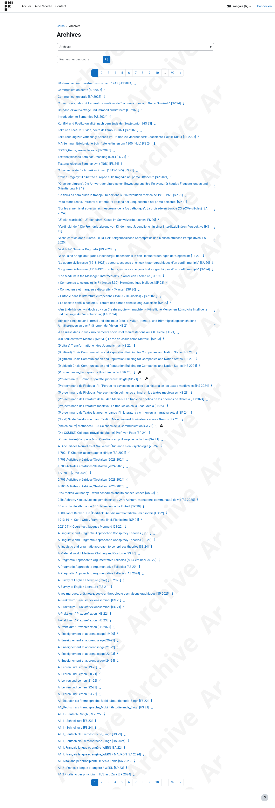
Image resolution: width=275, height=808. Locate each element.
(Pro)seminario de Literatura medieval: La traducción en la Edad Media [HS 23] (111, 406)
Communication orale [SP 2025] (79, 97)
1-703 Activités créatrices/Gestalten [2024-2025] (91, 466)
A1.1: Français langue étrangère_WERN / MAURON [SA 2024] (99, 754)
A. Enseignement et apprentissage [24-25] (86, 661)
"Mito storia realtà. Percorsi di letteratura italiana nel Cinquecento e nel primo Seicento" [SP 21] (122, 202)
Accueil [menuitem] (26, 6)
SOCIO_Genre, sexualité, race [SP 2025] (84, 150)
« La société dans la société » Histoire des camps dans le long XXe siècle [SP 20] (113, 303)
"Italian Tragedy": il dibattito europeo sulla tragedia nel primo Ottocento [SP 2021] (113, 177)
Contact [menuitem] (60, 6)
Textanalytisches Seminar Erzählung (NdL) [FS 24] (92, 157)
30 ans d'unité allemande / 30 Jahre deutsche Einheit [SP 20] (99, 507)
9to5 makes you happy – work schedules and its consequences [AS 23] (106, 493)
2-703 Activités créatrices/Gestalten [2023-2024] (91, 480)
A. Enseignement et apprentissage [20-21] (86, 641)
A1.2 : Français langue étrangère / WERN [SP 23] (91, 768)
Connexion (264, 6)
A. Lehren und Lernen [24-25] (77, 694)
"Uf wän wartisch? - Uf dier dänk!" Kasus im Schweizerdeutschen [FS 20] (107, 220)
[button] (239, 6)
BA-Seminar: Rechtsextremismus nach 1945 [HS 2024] (95, 83)
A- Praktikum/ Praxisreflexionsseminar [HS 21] (89, 607)
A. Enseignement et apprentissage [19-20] (86, 634)
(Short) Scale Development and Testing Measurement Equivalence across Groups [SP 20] (118, 419)
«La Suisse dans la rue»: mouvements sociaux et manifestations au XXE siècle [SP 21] (116, 332)
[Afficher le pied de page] (264, 797)
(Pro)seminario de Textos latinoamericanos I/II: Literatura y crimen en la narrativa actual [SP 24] (123, 413)
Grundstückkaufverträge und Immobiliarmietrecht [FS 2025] (98, 110)
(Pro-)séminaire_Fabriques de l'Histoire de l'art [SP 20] (94, 373)
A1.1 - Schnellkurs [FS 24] (75, 728)
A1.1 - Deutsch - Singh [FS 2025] (80, 714)
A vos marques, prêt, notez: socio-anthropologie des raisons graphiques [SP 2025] (114, 594)
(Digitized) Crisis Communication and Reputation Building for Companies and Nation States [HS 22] (125, 352)
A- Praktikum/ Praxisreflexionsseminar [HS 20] (89, 600)
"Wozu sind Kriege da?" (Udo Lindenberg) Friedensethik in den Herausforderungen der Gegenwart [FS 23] (129, 256)
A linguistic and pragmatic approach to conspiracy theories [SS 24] (103, 547)
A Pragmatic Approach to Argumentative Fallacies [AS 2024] (99, 574)
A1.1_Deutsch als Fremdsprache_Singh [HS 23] (90, 734)
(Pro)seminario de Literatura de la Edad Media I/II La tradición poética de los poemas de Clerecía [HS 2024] (131, 399)
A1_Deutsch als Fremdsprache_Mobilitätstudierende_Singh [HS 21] (103, 708)
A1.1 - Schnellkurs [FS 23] (75, 721)
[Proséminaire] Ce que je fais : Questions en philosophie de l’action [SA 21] (108, 440)
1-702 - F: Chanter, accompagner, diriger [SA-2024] (92, 453)
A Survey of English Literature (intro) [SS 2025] (89, 580)
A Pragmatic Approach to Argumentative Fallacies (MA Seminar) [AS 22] (107, 560)
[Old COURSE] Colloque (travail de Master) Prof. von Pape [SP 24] (102, 433)
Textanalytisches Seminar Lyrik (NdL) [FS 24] (88, 164)
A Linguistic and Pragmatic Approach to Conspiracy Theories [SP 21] (104, 540)
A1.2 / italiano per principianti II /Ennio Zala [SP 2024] (94, 775)
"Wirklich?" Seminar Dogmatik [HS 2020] (85, 249)
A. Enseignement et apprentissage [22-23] (86, 654)
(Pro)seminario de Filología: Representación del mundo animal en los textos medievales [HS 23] (123, 393)
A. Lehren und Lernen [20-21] (77, 674)
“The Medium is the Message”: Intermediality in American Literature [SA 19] (109, 276)
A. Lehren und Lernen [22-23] (77, 687)
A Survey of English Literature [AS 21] (83, 587)
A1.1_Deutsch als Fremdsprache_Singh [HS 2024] (91, 741)
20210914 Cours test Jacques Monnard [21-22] (90, 527)
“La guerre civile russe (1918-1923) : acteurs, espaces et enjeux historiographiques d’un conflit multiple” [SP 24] (134, 270)
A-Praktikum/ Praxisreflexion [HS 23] (83, 620)
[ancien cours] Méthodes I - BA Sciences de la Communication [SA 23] (105, 426)
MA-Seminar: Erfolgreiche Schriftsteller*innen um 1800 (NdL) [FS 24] (105, 144)
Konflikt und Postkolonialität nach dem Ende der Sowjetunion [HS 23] (105, 124)
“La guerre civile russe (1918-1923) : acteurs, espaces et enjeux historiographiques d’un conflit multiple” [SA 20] (134, 263)
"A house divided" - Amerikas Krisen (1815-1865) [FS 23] (96, 171)
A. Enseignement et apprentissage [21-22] (86, 647)
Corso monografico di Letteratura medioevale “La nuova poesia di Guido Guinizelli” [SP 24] (119, 104)
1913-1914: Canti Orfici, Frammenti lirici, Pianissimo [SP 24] (98, 520)
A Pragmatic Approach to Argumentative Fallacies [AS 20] (97, 567)
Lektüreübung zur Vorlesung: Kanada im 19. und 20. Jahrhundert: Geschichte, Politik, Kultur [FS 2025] (127, 137)
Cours (61, 26)
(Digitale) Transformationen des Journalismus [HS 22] (94, 346)
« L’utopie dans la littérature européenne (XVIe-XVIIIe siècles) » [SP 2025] (107, 296)
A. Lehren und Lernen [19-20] (77, 667)
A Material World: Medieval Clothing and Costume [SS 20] (97, 553)
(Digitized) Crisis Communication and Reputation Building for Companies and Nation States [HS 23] (125, 359)
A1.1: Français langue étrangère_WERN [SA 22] (90, 748)
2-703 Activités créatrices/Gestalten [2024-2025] (91, 486)
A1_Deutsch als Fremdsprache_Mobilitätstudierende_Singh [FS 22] (103, 701)
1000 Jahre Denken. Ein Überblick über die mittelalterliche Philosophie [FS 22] (111, 513)
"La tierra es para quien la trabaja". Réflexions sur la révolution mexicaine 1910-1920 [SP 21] (120, 195)
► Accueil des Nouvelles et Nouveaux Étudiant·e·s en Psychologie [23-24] (108, 446)
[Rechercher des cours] (80, 60)
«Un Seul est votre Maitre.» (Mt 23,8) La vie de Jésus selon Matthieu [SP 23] (109, 339)
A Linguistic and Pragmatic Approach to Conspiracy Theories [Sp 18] (104, 533)
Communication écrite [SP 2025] (80, 90)
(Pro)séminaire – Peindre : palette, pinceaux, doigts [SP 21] (98, 379)
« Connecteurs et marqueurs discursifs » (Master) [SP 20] (97, 290)
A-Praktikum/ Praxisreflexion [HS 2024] (84, 627)
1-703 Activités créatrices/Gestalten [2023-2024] (91, 460)
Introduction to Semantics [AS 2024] (82, 117)
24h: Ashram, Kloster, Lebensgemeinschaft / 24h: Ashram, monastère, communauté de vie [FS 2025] (126, 500)
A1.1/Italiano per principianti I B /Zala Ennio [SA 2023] (95, 761)
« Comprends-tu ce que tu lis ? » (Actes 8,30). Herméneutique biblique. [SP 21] (111, 283)
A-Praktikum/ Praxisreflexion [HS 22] (83, 614)
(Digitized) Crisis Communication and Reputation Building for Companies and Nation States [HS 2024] (127, 366)
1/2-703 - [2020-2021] (73, 473)
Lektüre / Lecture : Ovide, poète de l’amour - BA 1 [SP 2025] (98, 130)
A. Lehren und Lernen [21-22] (77, 681)
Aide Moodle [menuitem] (43, 6)
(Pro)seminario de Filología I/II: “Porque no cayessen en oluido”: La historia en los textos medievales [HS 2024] (133, 386)
